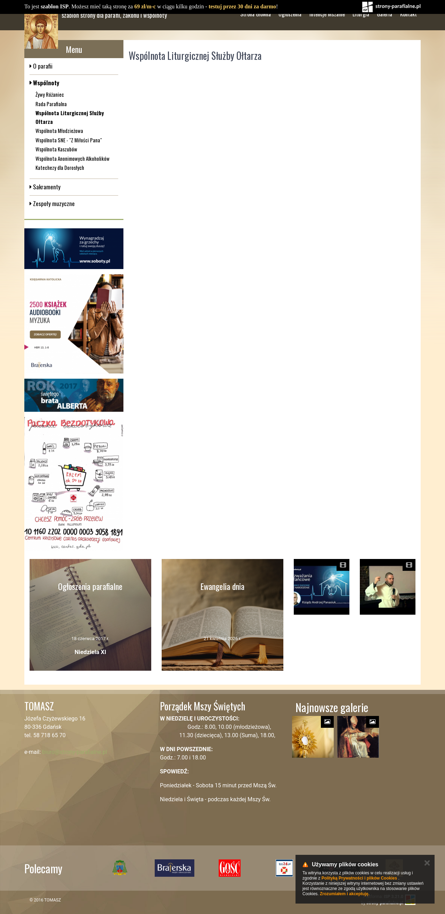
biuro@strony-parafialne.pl (74, 752)
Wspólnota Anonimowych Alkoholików (72, 158)
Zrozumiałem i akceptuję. (345, 893)
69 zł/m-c (145, 6)
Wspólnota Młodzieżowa (59, 130)
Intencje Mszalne (327, 27)
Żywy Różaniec (49, 94)
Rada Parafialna (51, 104)
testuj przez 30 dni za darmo (242, 6)
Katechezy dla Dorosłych (59, 167)
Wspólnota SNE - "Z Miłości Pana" (68, 140)
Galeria (384, 27)
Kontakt (408, 27)
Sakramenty (46, 186)
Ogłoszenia (289, 27)
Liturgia (361, 27)
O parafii (42, 66)
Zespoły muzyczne (53, 203)
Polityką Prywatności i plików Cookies (359, 878)
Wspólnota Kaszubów (56, 149)
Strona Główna (255, 27)
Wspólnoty (45, 82)
